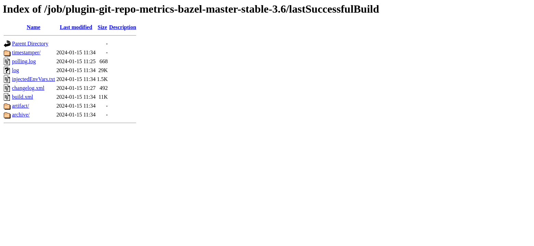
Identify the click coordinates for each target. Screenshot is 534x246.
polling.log (24, 61)
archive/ (21, 115)
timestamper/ (26, 52)
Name (33, 27)
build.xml (22, 97)
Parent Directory (30, 43)
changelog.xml (28, 88)
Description (122, 27)
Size (102, 27)
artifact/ (20, 106)
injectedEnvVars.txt (33, 79)
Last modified (76, 27)
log (15, 70)
